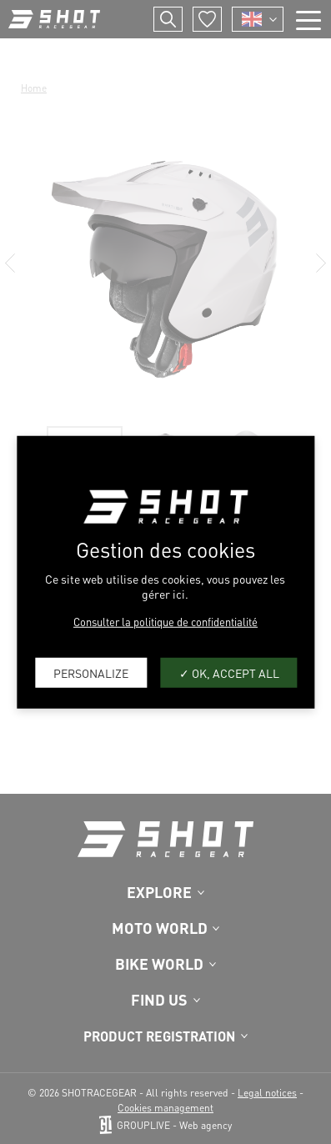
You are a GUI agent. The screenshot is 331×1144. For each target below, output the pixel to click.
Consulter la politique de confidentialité (165, 622)
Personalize (90, 672)
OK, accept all (229, 672)
